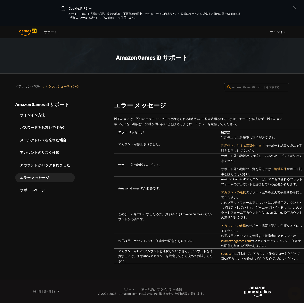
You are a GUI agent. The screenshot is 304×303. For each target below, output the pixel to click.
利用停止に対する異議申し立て (243, 146)
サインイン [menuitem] (278, 32)
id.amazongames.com (236, 241)
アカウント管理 (27, 86)
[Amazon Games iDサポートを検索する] (256, 87)
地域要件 (280, 169)
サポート (50, 32)
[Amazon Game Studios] (257, 292)
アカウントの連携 (233, 192)
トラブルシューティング (60, 86)
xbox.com (227, 254)
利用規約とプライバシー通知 (161, 289)
